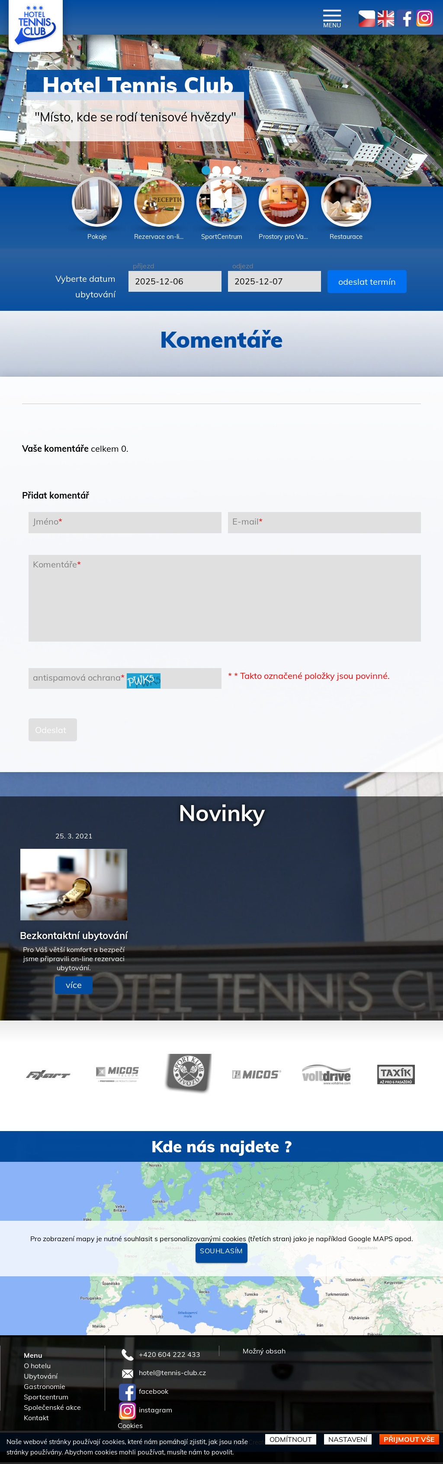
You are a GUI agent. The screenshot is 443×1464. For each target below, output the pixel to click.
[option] (97, 210)
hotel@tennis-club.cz (162, 1374)
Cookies (130, 1427)
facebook (143, 1393)
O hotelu (37, 1367)
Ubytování (41, 1377)
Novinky (222, 814)
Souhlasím (221, 1252)
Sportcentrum (46, 1398)
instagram (145, 1411)
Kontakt (36, 1419)
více (74, 986)
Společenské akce (52, 1409)
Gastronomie (44, 1388)
